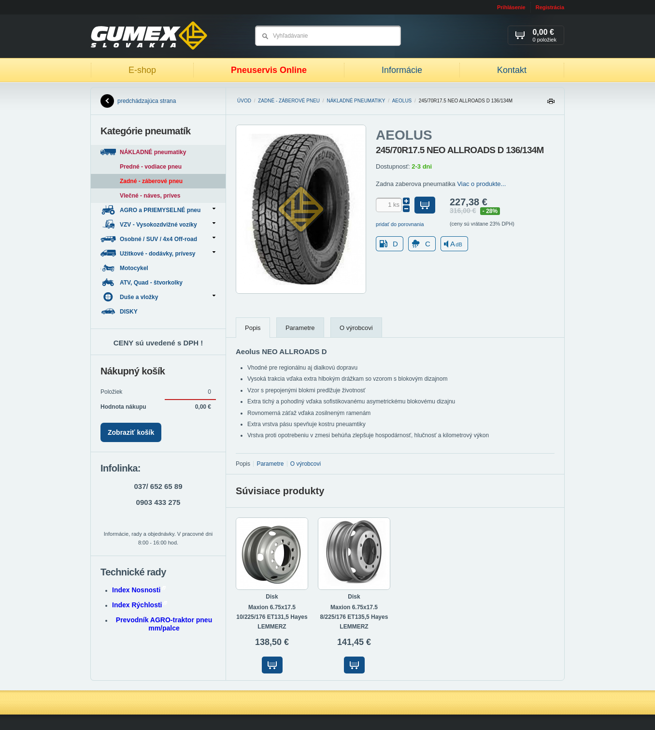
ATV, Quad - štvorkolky (142, 282)
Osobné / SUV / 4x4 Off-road (157, 238)
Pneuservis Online (269, 70)
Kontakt (512, 70)
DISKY (119, 311)
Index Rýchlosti (139, 605)
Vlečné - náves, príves (150, 195)
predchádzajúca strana (138, 101)
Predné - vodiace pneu (151, 166)
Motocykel (125, 267)
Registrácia (550, 7)
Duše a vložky (157, 296)
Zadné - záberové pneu (289, 100)
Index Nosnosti (139, 590)
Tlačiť (550, 103)
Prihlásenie (511, 7)
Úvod (244, 100)
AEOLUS (402, 100)
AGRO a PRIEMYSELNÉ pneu (157, 210)
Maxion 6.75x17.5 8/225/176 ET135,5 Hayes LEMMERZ (354, 617)
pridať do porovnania (400, 224)
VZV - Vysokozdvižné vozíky (157, 224)
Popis (253, 327)
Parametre (300, 327)
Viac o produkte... (481, 183)
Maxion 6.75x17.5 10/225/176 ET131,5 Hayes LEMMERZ (271, 617)
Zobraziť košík (131, 432)
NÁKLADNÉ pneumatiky (356, 100)
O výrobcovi (356, 327)
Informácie (402, 70)
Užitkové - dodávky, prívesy (157, 253)
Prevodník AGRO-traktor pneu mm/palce (164, 624)
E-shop (142, 70)
